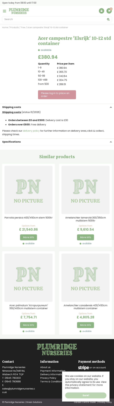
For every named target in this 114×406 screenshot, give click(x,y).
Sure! (86, 395)
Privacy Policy (48, 378)
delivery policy (31, 131)
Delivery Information (52, 374)
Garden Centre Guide (85, 402)
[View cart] (109, 11)
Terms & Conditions (51, 381)
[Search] (57, 19)
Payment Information (52, 371)
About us (45, 367)
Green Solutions (34, 402)
